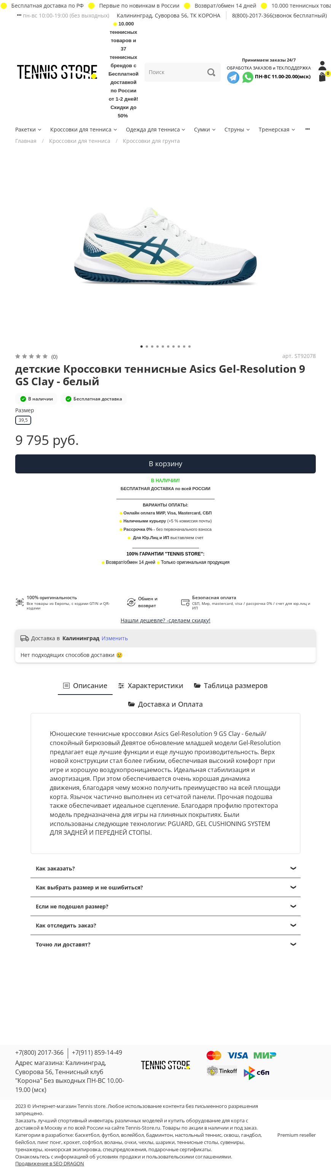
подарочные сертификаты (179, 1149)
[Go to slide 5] (163, 346)
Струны (237, 129)
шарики (165, 1142)
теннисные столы (197, 1142)
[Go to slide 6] (168, 346)
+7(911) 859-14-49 (97, 1052)
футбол (110, 1135)
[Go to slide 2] (147, 346)
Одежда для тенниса (156, 129)
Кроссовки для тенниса (84, 129)
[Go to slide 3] (152, 346)
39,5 (23, 420)
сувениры (231, 1142)
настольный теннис (198, 1135)
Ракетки (28, 129)
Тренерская (277, 129)
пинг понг (49, 1142)
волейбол (132, 1135)
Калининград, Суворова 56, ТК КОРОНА (168, 15)
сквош (231, 1135)
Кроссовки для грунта (151, 140)
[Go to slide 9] (184, 346)
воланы (113, 1142)
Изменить (115, 638)
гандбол (251, 1135)
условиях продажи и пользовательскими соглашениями (164, 1157)
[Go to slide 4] (157, 346)
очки (130, 1142)
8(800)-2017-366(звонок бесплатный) (279, 15)
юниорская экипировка (72, 1149)
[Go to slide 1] (141, 346)
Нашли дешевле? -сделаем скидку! (165, 620)
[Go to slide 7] (173, 346)
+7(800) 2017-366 (39, 1052)
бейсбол (25, 1142)
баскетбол (87, 1135)
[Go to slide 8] (179, 346)
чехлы (145, 1142)
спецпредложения (124, 1149)
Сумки (205, 129)
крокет (72, 1142)
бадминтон (159, 1135)
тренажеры (28, 1149)
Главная (26, 140)
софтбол (92, 1142)
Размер (24, 410)
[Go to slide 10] (189, 346)
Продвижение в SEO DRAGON (49, 1163)
